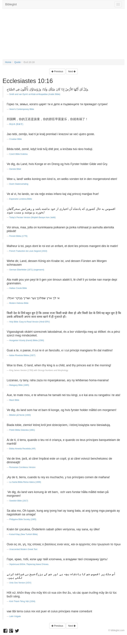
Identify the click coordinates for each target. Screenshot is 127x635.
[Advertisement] (63, 35)
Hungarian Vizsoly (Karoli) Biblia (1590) (26, 340)
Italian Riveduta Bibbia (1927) (22, 355)
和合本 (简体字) (16, 124)
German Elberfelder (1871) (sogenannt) (26, 270)
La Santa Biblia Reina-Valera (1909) (25, 482)
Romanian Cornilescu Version (22, 467)
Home (8, 62)
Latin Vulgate (15, 616)
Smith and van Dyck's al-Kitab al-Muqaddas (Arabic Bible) (34, 94)
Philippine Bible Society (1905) (22, 519)
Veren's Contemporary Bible (21, 109)
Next (72, 71)
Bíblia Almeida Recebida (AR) (22, 448)
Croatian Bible (15, 139)
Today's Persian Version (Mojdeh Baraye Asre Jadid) (32, 217)
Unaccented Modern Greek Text (23, 549)
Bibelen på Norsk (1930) (20, 415)
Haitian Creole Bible (18, 288)
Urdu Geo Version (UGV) (20, 583)
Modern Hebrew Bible (18, 303)
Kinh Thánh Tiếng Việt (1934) (22, 601)
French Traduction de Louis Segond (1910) (28, 251)
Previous (57, 71)
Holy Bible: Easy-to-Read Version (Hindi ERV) (29, 322)
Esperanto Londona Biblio (20, 199)
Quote (17, 62)
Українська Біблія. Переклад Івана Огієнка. (29, 564)
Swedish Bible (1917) (18, 501)
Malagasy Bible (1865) (19, 385)
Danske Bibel (15, 169)
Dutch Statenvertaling (18, 184)
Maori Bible (14, 400)
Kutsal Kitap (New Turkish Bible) (23, 534)
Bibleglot (11, 4)
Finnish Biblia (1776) (18, 236)
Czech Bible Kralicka (18, 154)
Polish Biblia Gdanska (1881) (22, 430)
